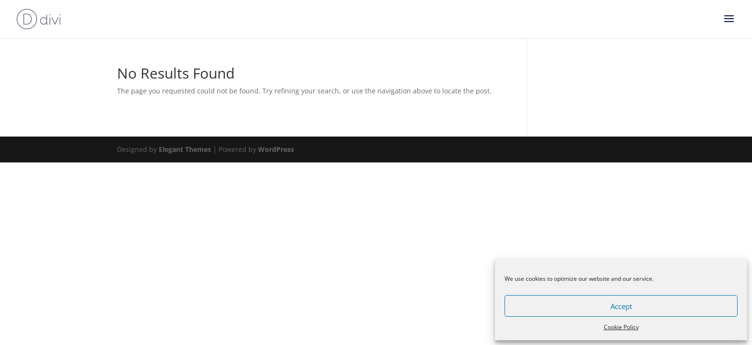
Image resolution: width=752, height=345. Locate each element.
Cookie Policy (621, 327)
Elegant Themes (185, 149)
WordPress (276, 149)
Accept (621, 306)
